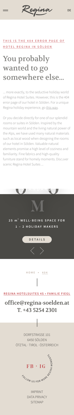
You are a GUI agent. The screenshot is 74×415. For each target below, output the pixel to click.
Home (31, 272)
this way (52, 109)
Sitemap (37, 402)
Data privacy (37, 397)
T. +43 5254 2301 (37, 310)
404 (45, 272)
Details (37, 240)
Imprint (37, 391)
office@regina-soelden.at (37, 302)
